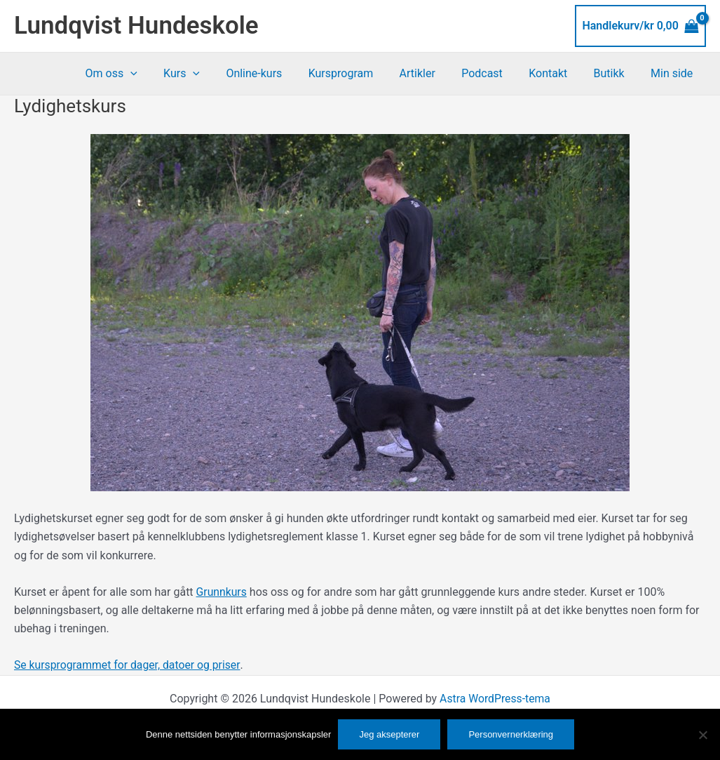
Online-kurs (278, 73)
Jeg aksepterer (389, 734)
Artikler (433, 73)
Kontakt (557, 73)
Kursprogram (361, 73)
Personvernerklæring (510, 734)
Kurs (209, 74)
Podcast (495, 73)
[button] (162, 74)
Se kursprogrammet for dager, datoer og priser (128, 665)
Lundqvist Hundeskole (136, 25)
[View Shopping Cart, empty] (640, 26)
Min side (674, 73)
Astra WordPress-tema (495, 698)
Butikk (614, 73)
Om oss (143, 74)
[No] (702, 735)
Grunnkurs (221, 592)
